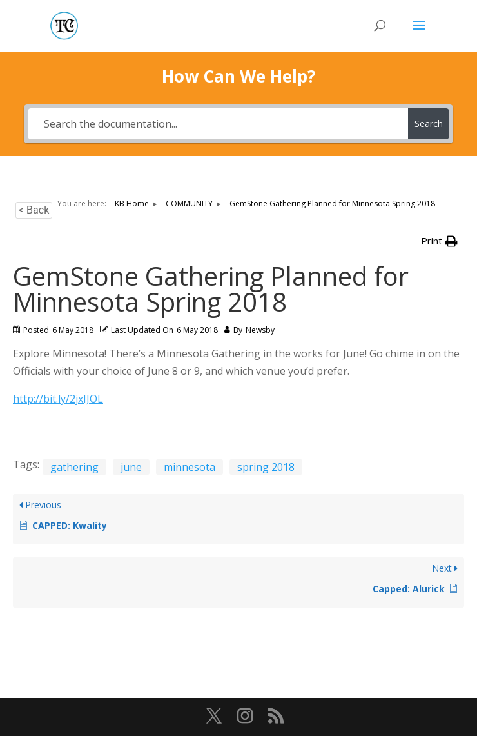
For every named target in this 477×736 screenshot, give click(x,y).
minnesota (189, 467)
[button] (439, 241)
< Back (34, 210)
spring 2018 (266, 467)
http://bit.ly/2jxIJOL (58, 399)
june (131, 467)
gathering (74, 467)
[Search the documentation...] (218, 123)
